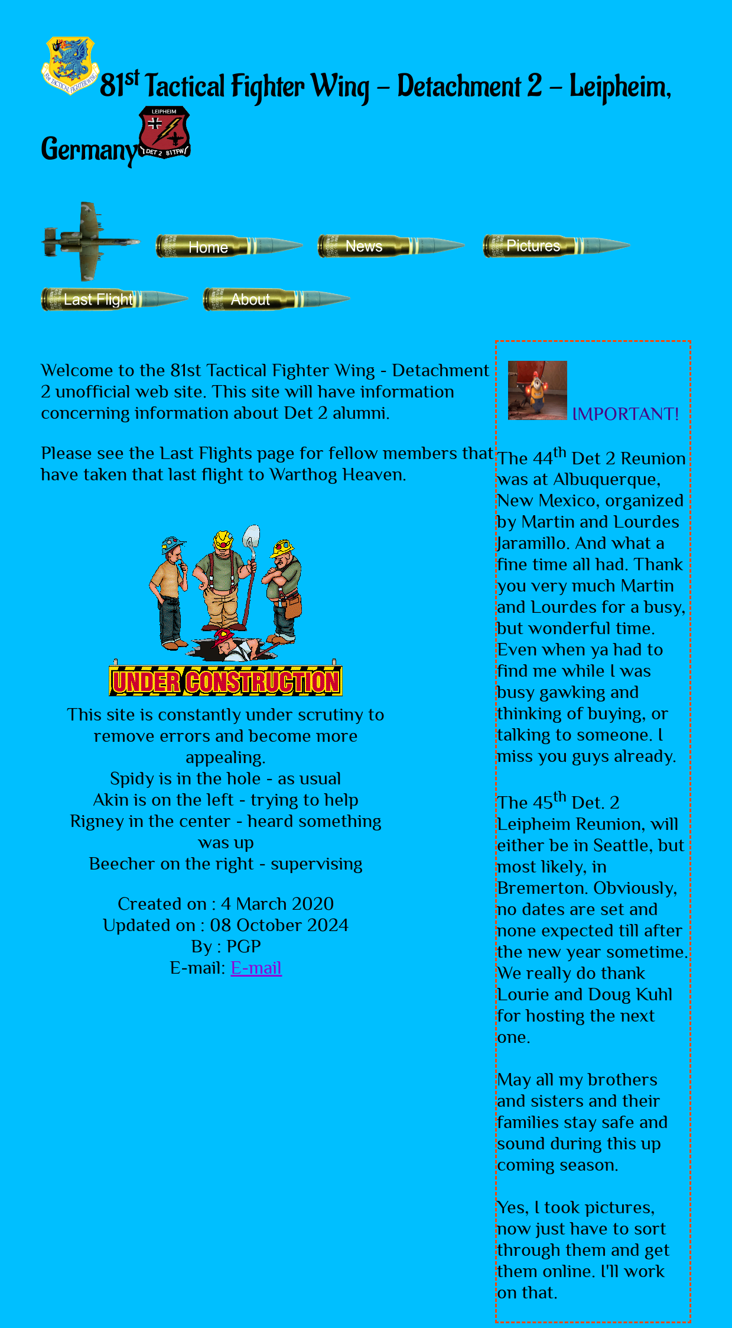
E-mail (256, 967)
